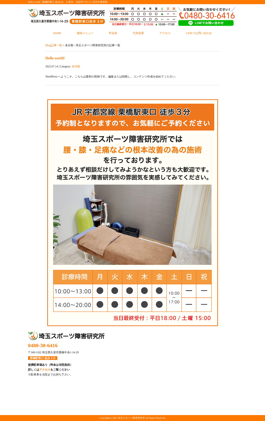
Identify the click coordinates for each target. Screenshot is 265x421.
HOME (57, 33)
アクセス (165, 33)
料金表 (113, 33)
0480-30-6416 (43, 345)
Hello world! (55, 58)
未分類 (76, 66)
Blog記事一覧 (53, 45)
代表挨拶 (138, 33)
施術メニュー (85, 33)
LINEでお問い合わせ (199, 33)
